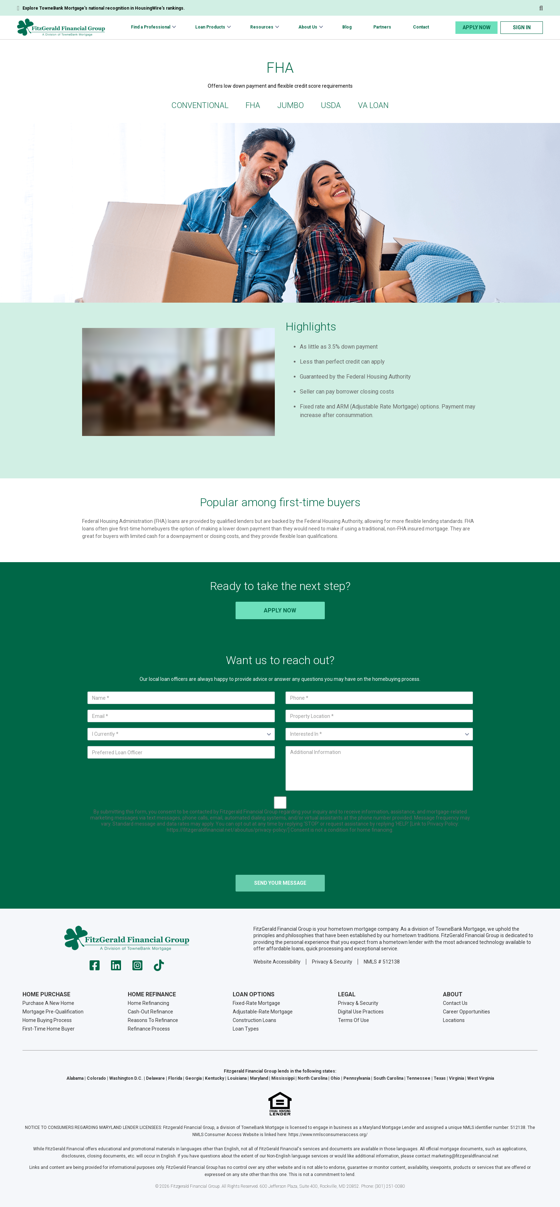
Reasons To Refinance (153, 1020)
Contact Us (455, 1003)
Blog (347, 27)
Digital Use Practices (361, 1012)
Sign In (522, 27)
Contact (421, 27)
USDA (331, 105)
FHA (253, 105)
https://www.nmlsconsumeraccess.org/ (328, 1134)
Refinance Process (149, 1029)
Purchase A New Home (48, 1003)
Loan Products (210, 27)
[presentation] (280, 855)
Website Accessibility (277, 962)
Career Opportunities (466, 1012)
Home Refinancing (148, 1003)
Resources (261, 27)
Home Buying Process (47, 1020)
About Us (307, 27)
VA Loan (373, 105)
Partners (382, 27)
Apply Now (476, 27)
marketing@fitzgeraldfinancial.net (465, 1156)
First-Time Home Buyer (48, 1029)
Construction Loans (254, 1020)
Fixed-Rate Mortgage (256, 1003)
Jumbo (290, 105)
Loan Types (246, 1029)
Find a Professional (150, 27)
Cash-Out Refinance (150, 1012)
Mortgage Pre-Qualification (53, 1012)
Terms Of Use (353, 1020)
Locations (454, 1020)
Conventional (199, 105)
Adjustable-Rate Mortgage (263, 1012)
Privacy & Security (332, 962)
